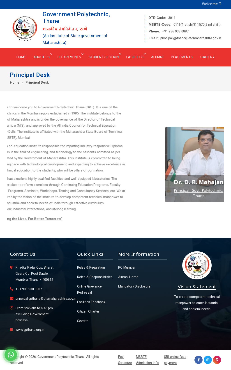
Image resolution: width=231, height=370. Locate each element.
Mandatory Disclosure (134, 286)
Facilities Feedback (91, 302)
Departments (69, 57)
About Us (41, 57)
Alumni (157, 57)
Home (21, 57)
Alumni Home (128, 277)
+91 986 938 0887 (175, 31)
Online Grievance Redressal (89, 289)
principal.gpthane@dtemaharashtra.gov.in (190, 38)
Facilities (134, 57)
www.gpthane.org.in (30, 330)
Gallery (207, 57)
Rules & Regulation (91, 267)
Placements (182, 57)
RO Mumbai (126, 267)
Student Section (104, 57)
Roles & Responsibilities (95, 277)
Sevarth (82, 321)
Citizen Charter (88, 311)
